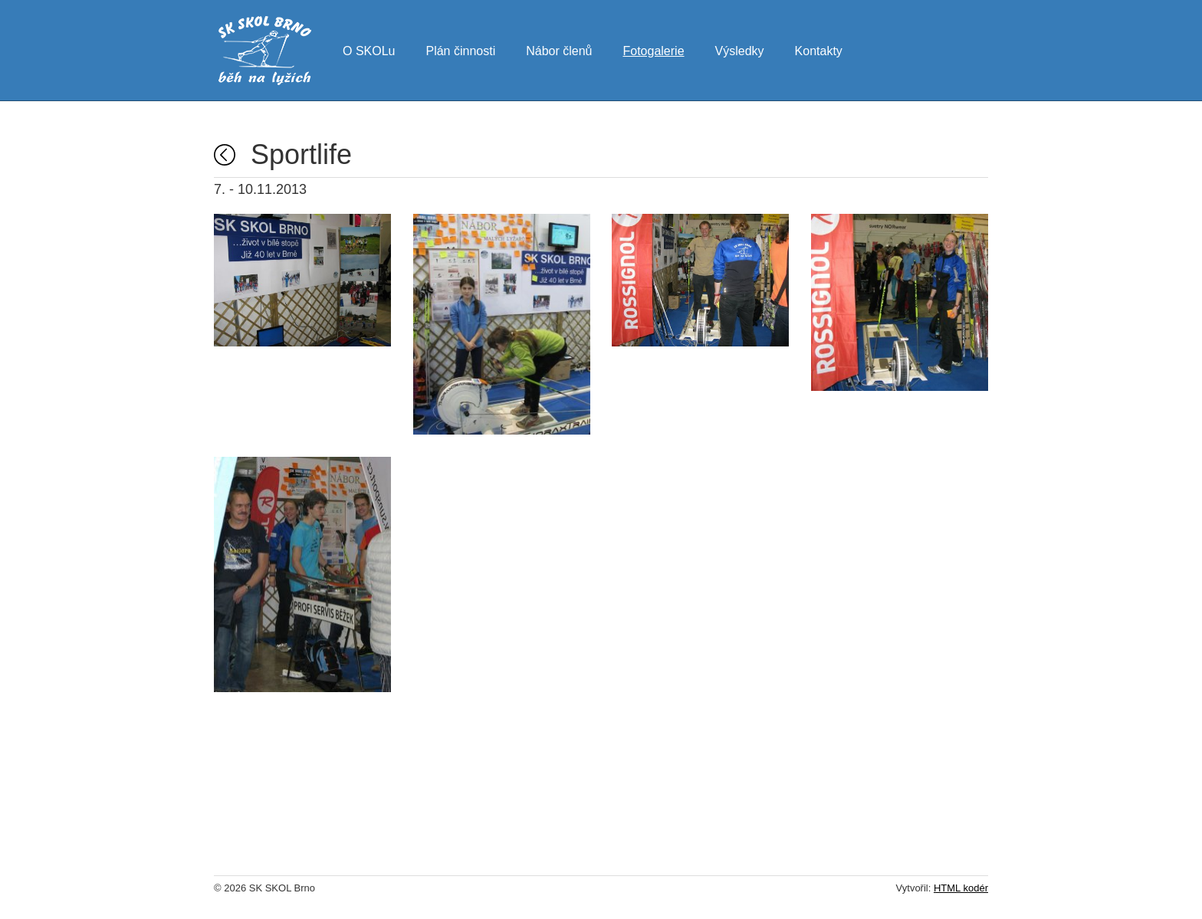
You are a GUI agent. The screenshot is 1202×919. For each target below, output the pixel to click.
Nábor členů (559, 49)
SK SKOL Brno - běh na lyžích (265, 50)
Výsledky (739, 49)
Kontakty (818, 49)
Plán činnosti (460, 49)
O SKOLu (369, 49)
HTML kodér (961, 888)
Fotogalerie (653, 49)
